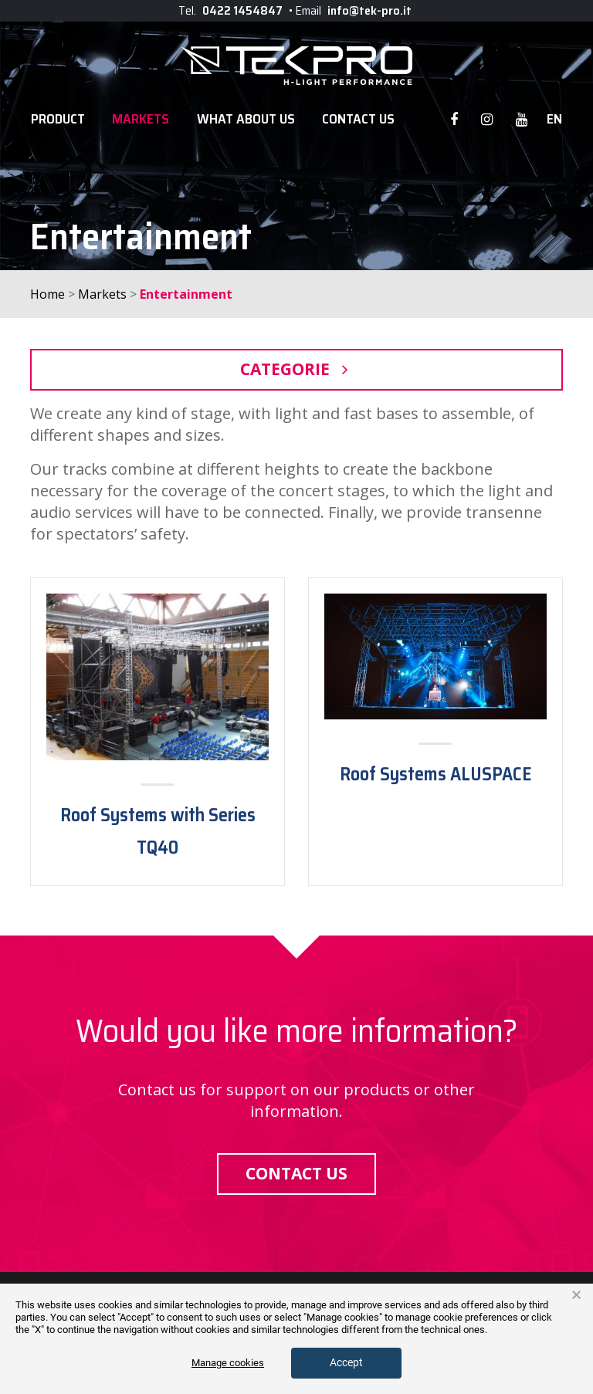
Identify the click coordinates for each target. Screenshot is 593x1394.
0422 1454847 (242, 10)
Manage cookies (227, 1363)
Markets (140, 119)
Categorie (296, 369)
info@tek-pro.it (369, 10)
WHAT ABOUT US (246, 119)
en (554, 119)
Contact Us (358, 119)
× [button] (576, 1295)
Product (58, 119)
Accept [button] (346, 1362)
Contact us (296, 1173)
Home (47, 294)
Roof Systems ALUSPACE (436, 774)
